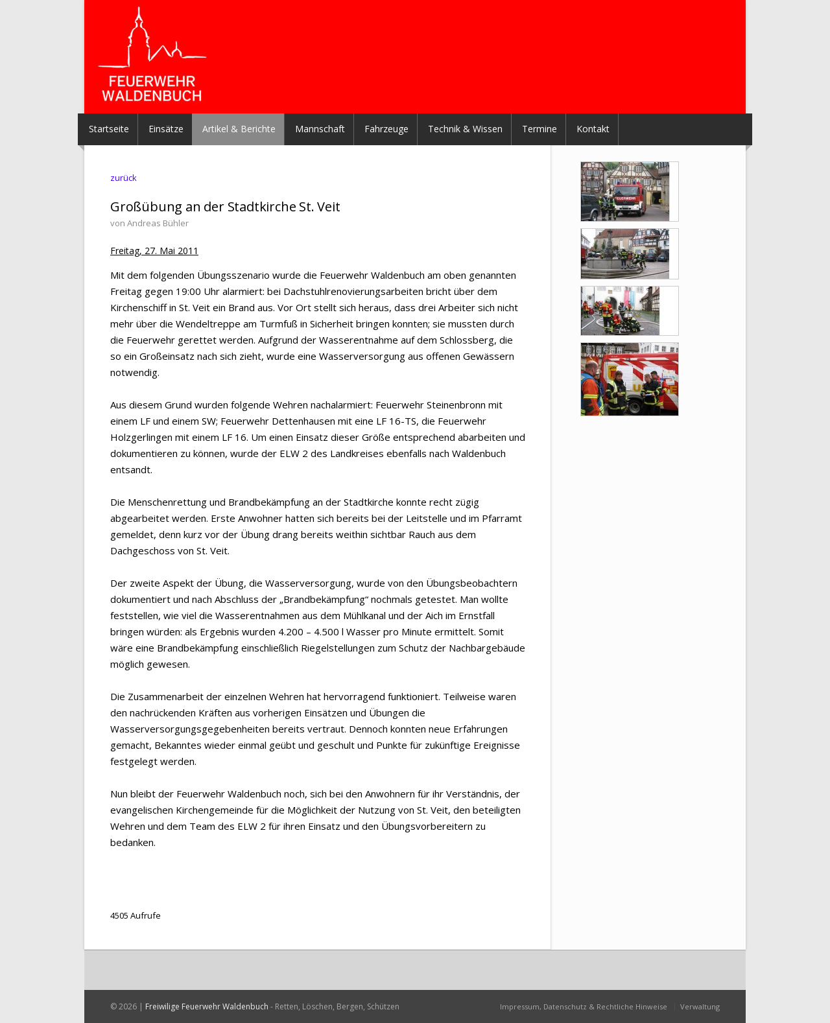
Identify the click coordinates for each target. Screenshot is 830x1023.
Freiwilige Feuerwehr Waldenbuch (206, 1006)
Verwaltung (700, 1006)
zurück (123, 177)
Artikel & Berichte (239, 129)
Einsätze (166, 129)
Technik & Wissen (465, 129)
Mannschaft (320, 129)
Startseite (109, 129)
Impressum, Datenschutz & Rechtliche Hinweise (583, 1006)
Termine (539, 129)
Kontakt (593, 129)
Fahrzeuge (386, 129)
